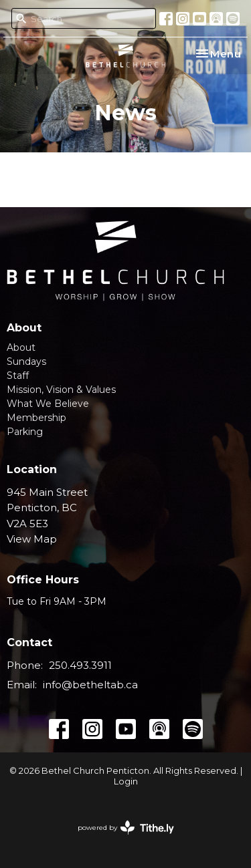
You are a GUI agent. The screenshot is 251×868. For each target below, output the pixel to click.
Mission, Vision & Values (61, 390)
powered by (126, 828)
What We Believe (48, 404)
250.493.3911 (80, 665)
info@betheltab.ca (90, 684)
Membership (36, 418)
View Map (32, 539)
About (21, 347)
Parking (25, 432)
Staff (18, 376)
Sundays (26, 361)
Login (126, 781)
